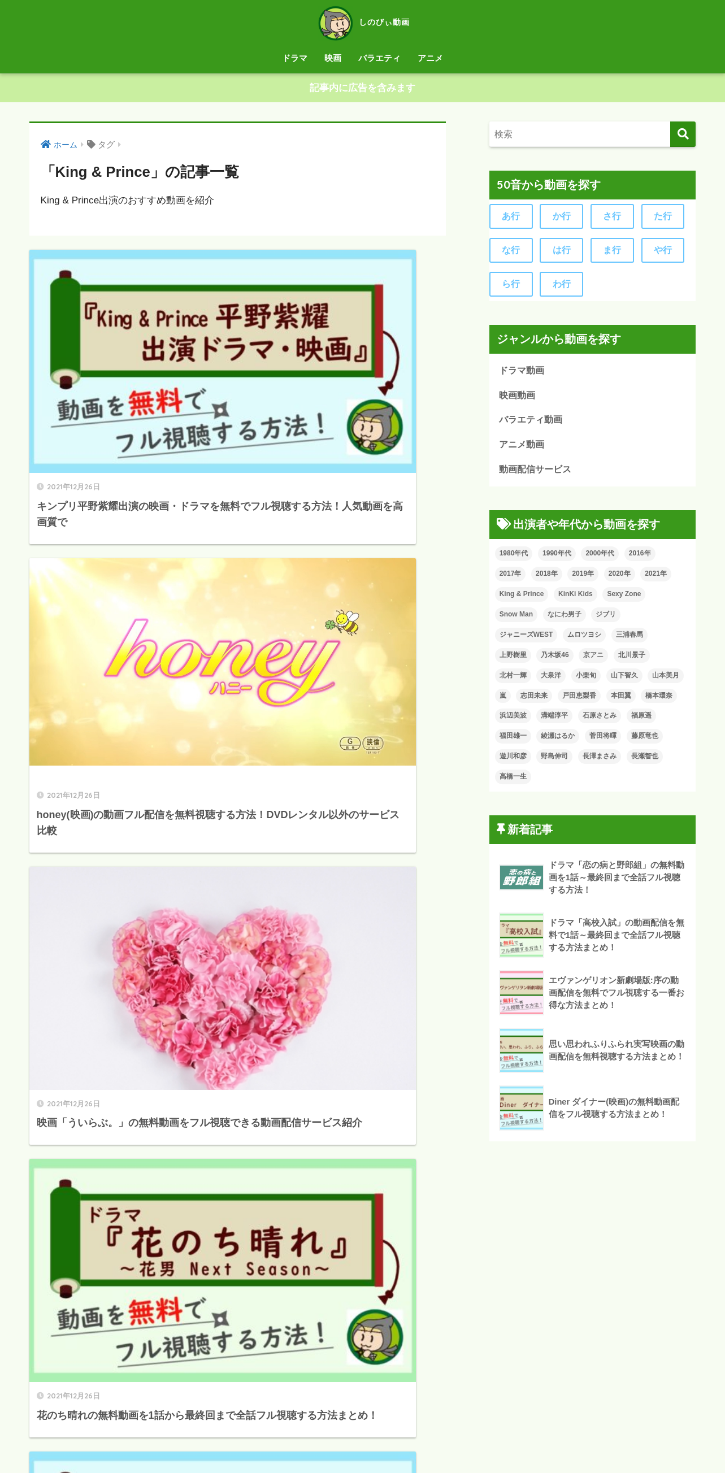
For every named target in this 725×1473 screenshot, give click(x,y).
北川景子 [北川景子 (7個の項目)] (631, 660)
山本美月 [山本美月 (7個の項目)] (665, 680)
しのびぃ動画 (362, 22)
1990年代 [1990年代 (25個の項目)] (556, 558)
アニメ (430, 58)
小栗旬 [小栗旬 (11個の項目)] (586, 680)
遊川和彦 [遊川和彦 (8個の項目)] (513, 762)
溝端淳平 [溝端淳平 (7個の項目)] (554, 721)
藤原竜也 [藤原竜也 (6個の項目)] (644, 741)
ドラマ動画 (523, 373)
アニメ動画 (523, 449)
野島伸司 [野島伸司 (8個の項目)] (554, 762)
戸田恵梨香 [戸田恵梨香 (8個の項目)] (579, 701)
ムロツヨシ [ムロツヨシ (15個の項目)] (584, 640)
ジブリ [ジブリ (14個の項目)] (606, 619)
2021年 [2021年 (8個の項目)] (656, 579)
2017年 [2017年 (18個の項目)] (511, 579)
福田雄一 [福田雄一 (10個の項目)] (513, 741)
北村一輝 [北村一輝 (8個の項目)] (513, 680)
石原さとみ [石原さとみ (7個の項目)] (600, 721)
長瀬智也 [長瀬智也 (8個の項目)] (644, 762)
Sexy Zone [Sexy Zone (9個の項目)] (624, 599)
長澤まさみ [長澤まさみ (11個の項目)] (600, 762)
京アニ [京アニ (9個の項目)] (593, 660)
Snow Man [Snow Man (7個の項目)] (516, 619)
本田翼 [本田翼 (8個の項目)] (621, 701)
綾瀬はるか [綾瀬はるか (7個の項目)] (558, 741)
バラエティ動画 (532, 424)
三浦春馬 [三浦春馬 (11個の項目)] (629, 640)
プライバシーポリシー (332, 1442)
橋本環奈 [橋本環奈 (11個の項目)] (658, 701)
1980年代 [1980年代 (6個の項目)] (514, 558)
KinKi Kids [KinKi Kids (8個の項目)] (575, 599)
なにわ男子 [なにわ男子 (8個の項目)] (564, 619)
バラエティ (379, 58)
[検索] (683, 134)
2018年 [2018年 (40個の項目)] (547, 579)
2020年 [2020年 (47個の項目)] (620, 579)
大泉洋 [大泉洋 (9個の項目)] (551, 680)
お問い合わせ (409, 1442)
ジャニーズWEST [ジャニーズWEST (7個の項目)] (526, 640)
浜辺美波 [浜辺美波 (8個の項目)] (513, 721)
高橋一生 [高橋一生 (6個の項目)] (513, 782)
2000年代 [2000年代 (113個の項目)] (599, 558)
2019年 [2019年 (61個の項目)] (583, 579)
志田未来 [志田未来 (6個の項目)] (534, 701)
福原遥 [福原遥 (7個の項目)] (641, 721)
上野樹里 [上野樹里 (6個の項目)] (513, 660)
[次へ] (284, 1344)
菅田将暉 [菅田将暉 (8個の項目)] (603, 741)
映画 (332, 58)
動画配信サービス (537, 474)
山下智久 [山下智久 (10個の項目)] (624, 680)
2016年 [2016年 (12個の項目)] (640, 558)
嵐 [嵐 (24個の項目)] (503, 701)
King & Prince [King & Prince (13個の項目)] (522, 599)
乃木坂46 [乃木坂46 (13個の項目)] (554, 660)
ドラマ (294, 58)
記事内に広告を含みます (362, 88)
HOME (362, 1419)
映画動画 (518, 398)
